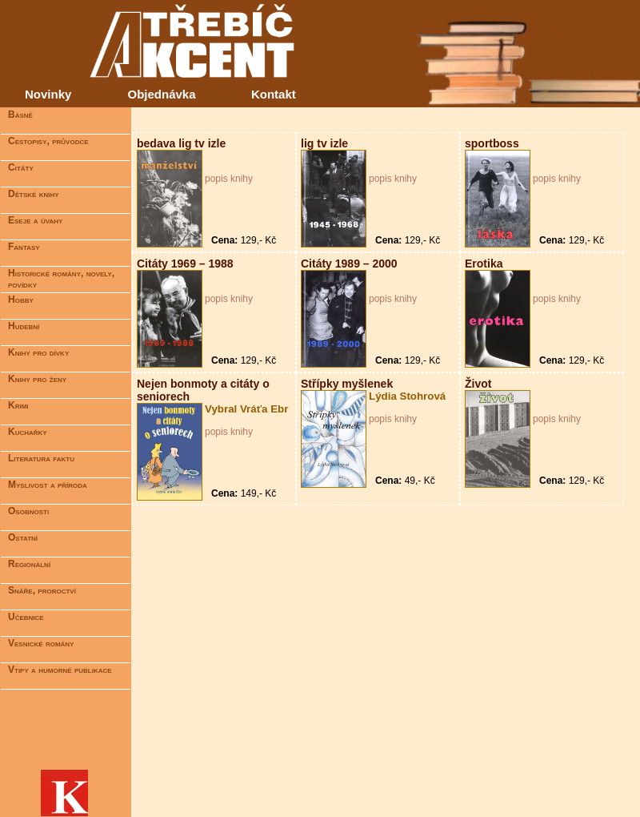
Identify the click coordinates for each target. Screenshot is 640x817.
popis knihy (229, 178)
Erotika (483, 263)
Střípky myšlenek (347, 383)
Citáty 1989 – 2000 (349, 263)
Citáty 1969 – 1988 (185, 263)
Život (478, 383)
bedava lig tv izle (181, 143)
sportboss (492, 143)
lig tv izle (324, 143)
